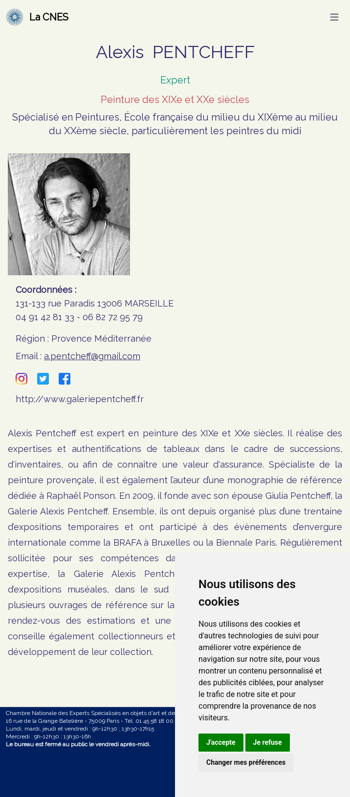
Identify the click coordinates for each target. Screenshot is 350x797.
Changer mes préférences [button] (245, 762)
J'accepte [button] (221, 742)
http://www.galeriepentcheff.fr (80, 399)
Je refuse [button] (267, 742)
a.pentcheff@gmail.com (92, 356)
